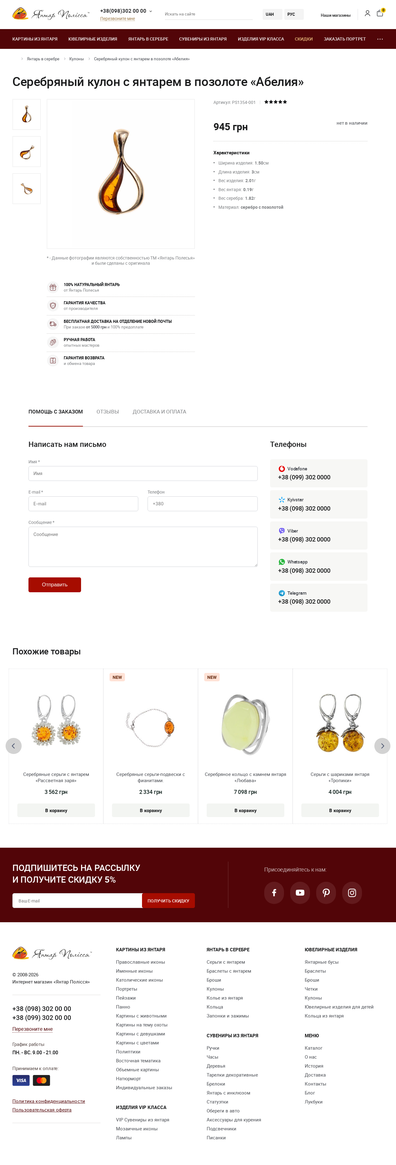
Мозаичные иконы (137, 1128)
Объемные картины (137, 1069)
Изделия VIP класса (261, 39)
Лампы (124, 1137)
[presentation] (14, 746)
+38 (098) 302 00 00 (41, 1008)
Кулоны (76, 58)
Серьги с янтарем (226, 962)
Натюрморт (128, 1078)
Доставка (315, 1075)
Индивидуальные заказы (144, 1087)
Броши (214, 980)
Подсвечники (221, 1128)
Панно (123, 1007)
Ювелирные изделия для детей (339, 1007)
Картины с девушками (140, 1033)
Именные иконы (134, 971)
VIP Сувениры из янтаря (142, 1119)
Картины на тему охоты (142, 1025)
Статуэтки (217, 1102)
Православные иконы (140, 962)
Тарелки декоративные (232, 1075)
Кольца (215, 1007)
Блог (310, 1093)
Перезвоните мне (117, 18)
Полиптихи (128, 1051)
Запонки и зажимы (228, 1016)
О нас (311, 1057)
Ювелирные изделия (92, 39)
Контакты (315, 1084)
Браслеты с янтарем (229, 971)
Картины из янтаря (35, 39)
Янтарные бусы (322, 962)
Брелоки (216, 1084)
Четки (311, 989)
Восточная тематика (138, 1060)
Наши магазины (331, 15)
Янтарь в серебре (148, 39)
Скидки (304, 39)
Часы (212, 1057)
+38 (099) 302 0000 (304, 477)
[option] (26, 114)
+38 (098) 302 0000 (304, 508)
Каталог (313, 1048)
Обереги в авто (223, 1110)
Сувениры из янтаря (203, 39)
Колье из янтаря (225, 998)
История (314, 1066)
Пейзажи (126, 998)
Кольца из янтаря (324, 1016)
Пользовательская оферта (41, 1110)
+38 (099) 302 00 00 (41, 1017)
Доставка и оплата (159, 411)
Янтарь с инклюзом (228, 1093)
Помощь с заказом (55, 411)
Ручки (213, 1048)
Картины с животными (141, 1016)
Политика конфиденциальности (48, 1101)
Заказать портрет (345, 39)
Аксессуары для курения (234, 1119)
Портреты (126, 989)
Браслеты (315, 971)
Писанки (216, 1137)
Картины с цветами (137, 1042)
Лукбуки (314, 1102)
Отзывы (108, 411)
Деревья (216, 1066)
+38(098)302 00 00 (123, 10)
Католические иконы (139, 980)
